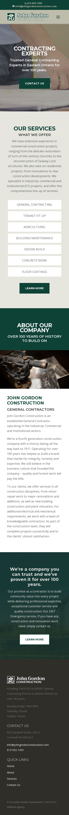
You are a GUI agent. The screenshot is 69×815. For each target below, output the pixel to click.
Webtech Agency (15, 807)
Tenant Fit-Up (34, 216)
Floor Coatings (34, 272)
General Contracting (34, 205)
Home (10, 766)
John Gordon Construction (29, 802)
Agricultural (34, 227)
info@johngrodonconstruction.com (28, 745)
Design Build (34, 249)
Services (12, 778)
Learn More (34, 288)
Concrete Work (34, 260)
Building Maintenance (34, 238)
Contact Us (34, 83)
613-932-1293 (15, 750)
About (10, 772)
